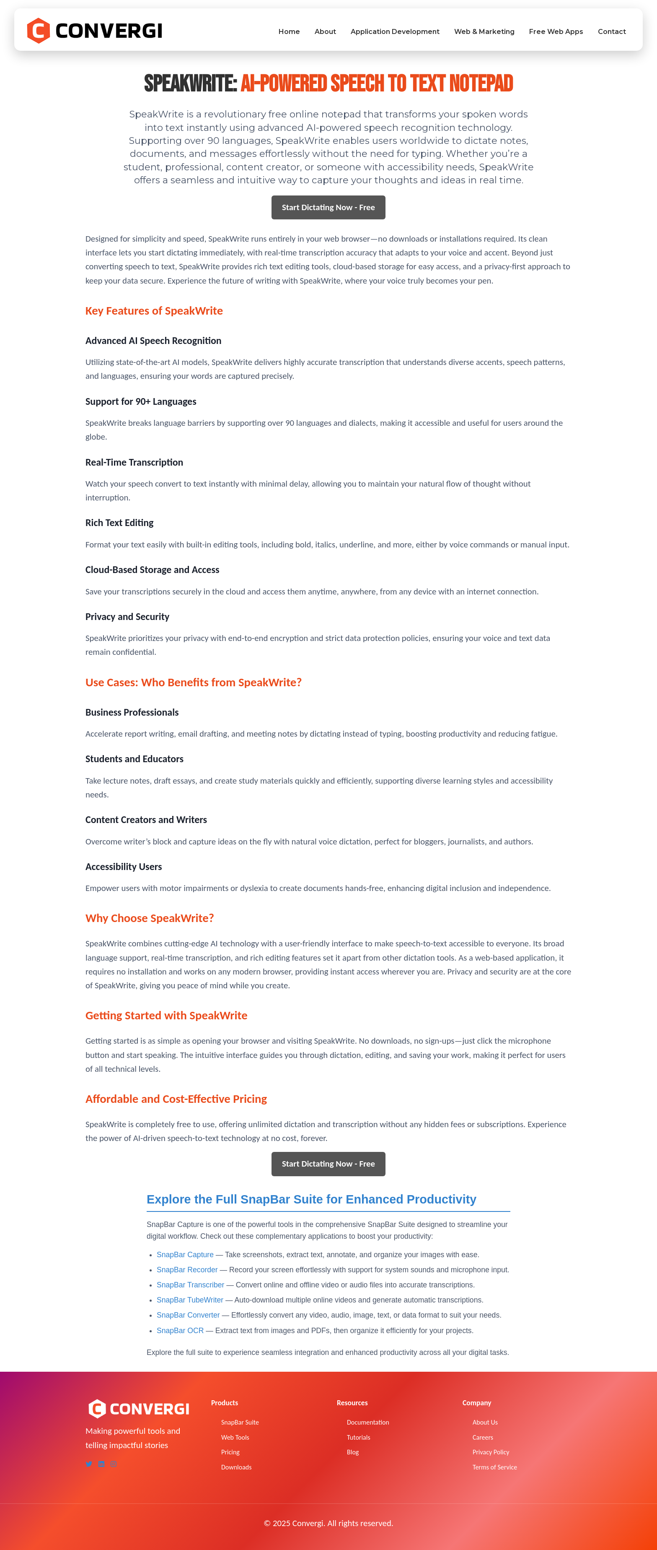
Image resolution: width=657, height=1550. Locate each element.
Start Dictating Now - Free (328, 207)
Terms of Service (495, 1467)
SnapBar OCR (181, 1330)
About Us (485, 1422)
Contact (612, 32)
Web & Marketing (484, 32)
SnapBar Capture (186, 1254)
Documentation (368, 1422)
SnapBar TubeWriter (191, 1300)
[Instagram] (113, 1464)
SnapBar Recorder (188, 1270)
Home (289, 32)
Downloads (236, 1467)
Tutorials (358, 1437)
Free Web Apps (556, 32)
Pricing (230, 1452)
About (325, 32)
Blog (353, 1452)
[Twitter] (88, 1464)
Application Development (395, 32)
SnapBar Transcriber (191, 1285)
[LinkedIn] (101, 1464)
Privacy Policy (491, 1452)
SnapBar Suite (240, 1422)
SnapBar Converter (189, 1315)
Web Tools (235, 1437)
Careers (483, 1437)
